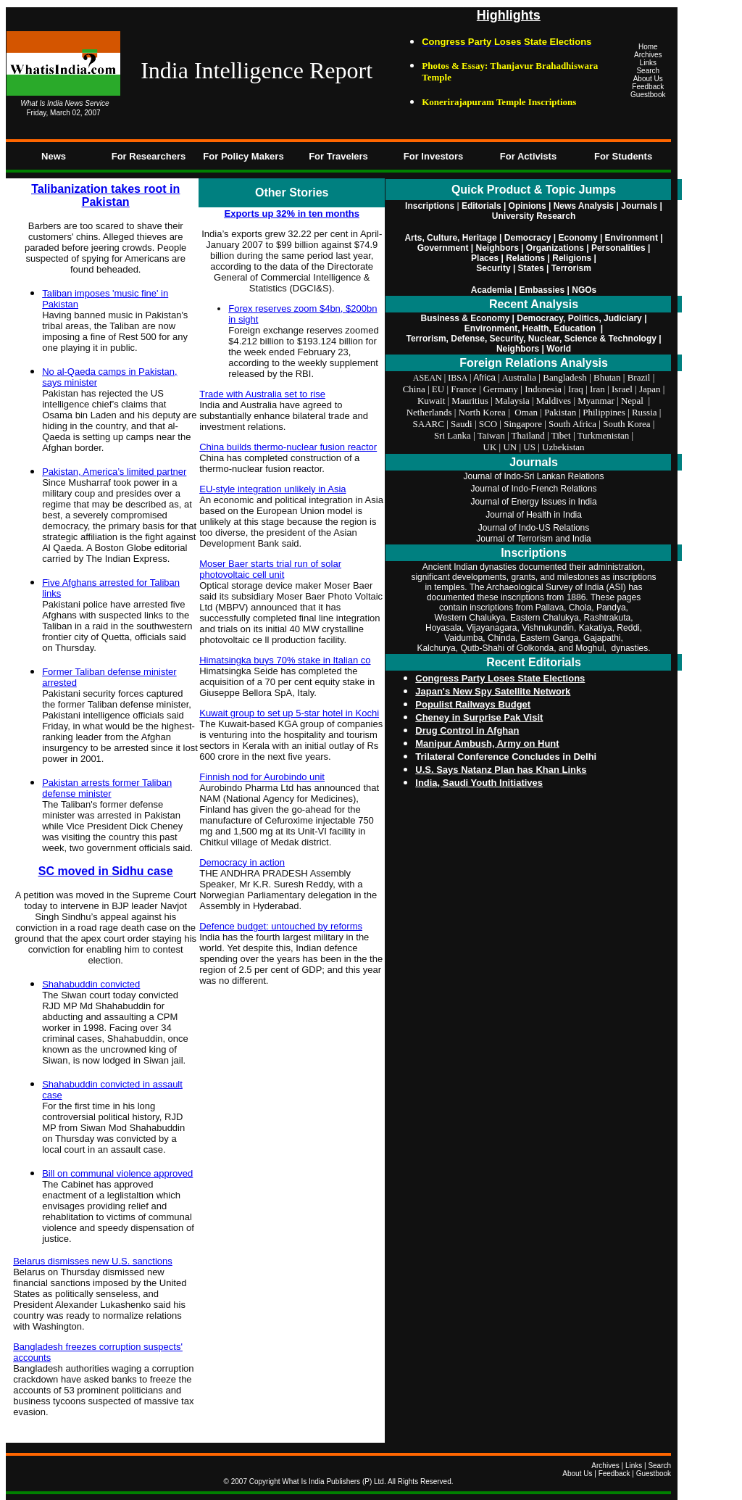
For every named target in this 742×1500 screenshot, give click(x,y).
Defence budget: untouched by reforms (280, 926)
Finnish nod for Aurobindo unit (262, 776)
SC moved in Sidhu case (105, 871)
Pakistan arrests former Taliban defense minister (107, 788)
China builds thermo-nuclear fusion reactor (288, 447)
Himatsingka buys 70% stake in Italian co (284, 660)
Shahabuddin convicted (91, 984)
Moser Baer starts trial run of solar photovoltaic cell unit (270, 569)
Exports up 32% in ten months (292, 213)
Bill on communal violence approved (117, 1173)
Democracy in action (242, 862)
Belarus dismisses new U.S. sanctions (92, 1261)
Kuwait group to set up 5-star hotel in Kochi (289, 713)
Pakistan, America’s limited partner (114, 471)
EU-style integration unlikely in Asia (272, 489)
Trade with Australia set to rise (262, 394)
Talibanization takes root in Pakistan (105, 195)
